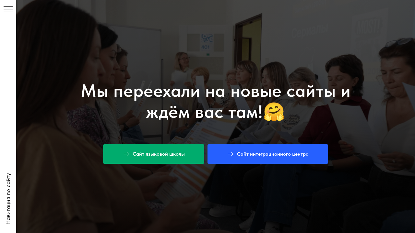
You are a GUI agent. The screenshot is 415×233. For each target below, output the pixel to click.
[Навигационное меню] (8, 9)
